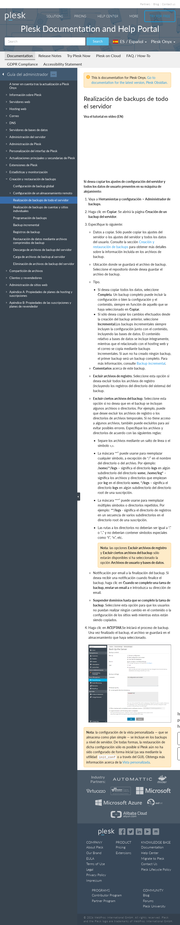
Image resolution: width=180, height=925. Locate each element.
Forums (148, 901)
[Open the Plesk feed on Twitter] (130, 831)
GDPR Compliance (22, 64)
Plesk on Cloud (108, 55)
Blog (156, 4)
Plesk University (154, 906)
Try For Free (160, 16)
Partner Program (103, 901)
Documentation (20, 55)
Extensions (123, 853)
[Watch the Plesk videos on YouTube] (147, 831)
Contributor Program (107, 895)
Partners (145, 4)
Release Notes (49, 55)
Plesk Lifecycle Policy (156, 869)
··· (53, 74)
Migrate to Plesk (152, 858)
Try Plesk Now (78, 55)
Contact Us (149, 864)
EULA (90, 858)
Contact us (168, 4)
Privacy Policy (96, 875)
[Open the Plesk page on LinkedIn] (139, 831)
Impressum (94, 880)
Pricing (80, 16)
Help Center (108, 16)
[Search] (45, 41)
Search (98, 41)
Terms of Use (95, 864)
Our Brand (93, 853)
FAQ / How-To (138, 55)
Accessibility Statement (62, 64)
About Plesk (94, 847)
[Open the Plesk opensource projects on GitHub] (156, 831)
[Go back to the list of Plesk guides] (4, 74)
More (133, 16)
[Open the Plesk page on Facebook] (122, 831)
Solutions (54, 16)
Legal (89, 869)
